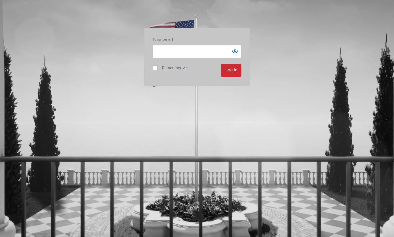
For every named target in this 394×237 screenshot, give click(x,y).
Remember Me (170, 67)
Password (163, 39)
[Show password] (234, 51)
